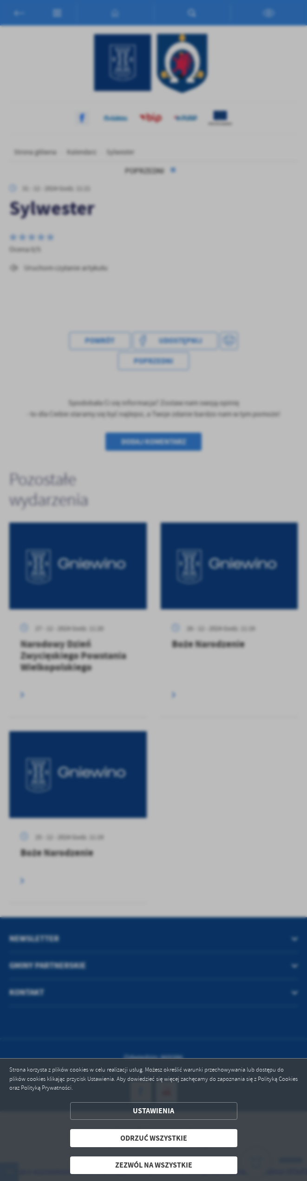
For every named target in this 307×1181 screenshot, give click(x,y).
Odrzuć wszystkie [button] (153, 1138)
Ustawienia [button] (153, 1111)
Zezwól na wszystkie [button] (153, 1165)
